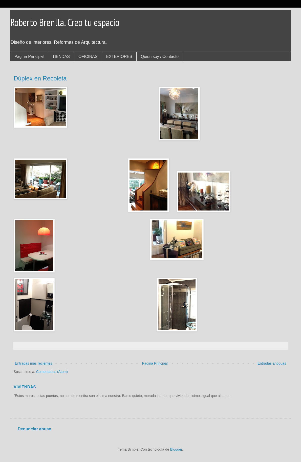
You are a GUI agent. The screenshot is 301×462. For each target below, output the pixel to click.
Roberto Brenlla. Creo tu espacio (64, 22)
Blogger (176, 449)
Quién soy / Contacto (160, 56)
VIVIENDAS (25, 387)
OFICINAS (88, 56)
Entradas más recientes (33, 363)
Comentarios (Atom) (52, 372)
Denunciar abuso (34, 429)
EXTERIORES (119, 56)
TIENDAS (61, 56)
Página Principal (29, 56)
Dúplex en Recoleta (40, 78)
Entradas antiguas (271, 363)
